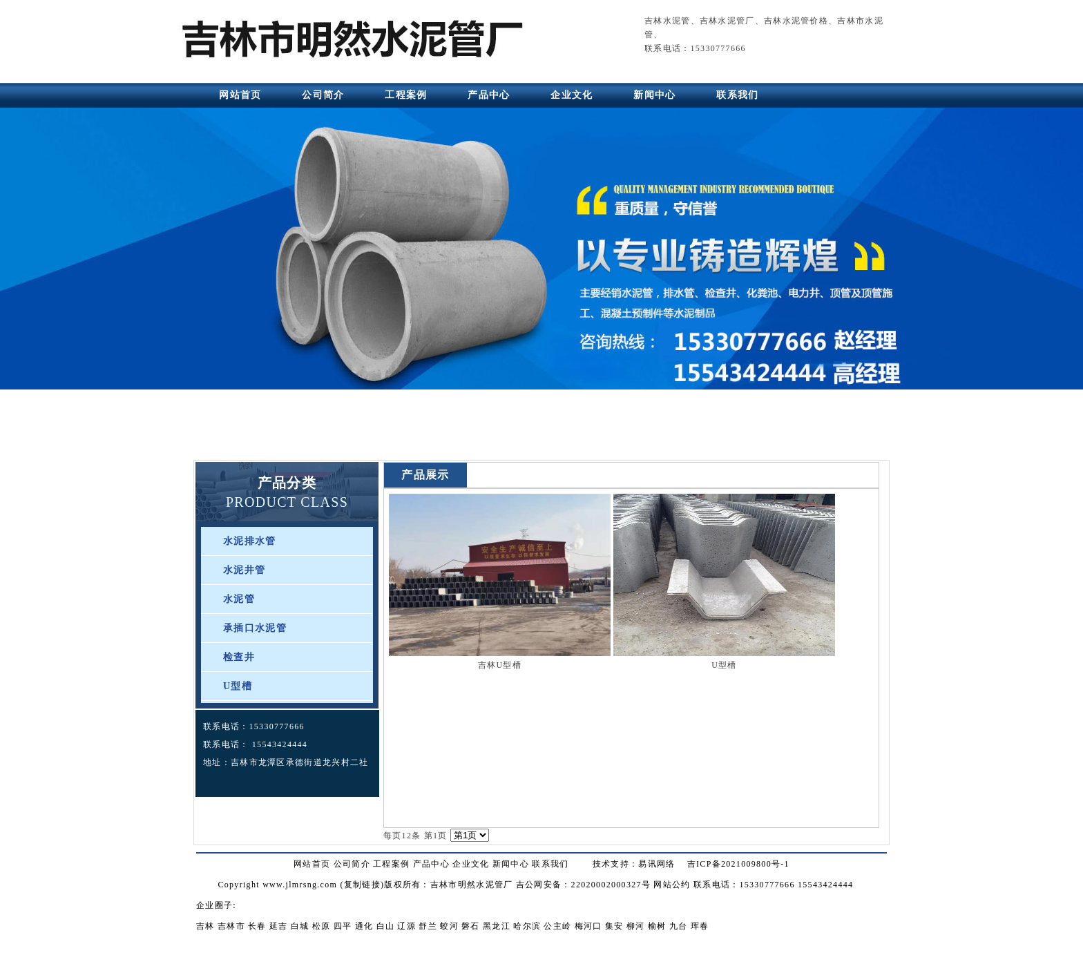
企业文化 (571, 95)
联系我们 (737, 95)
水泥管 (239, 599)
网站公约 (671, 884)
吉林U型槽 (499, 665)
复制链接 (362, 884)
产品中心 (489, 95)
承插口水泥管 (255, 628)
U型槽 (237, 686)
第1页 (436, 835)
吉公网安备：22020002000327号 (583, 884)
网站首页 (240, 95)
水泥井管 (244, 570)
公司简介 (323, 95)
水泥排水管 (249, 541)
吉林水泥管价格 (796, 21)
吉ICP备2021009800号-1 (738, 864)
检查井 (239, 657)
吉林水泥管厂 (727, 21)
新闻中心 (654, 95)
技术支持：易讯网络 (634, 864)
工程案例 (406, 95)
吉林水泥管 (667, 21)
